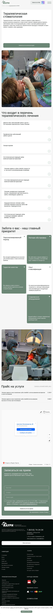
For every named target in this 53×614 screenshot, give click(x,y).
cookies (11, 607)
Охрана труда (5, 589)
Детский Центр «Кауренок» (33, 564)
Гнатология (29, 568)
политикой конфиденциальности (28, 504)
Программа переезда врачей (8, 604)
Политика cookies (6, 601)
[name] (26, 488)
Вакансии (4, 602)
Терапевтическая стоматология (34, 556)
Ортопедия (29, 560)
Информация (4, 563)
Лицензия (4, 580)
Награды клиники (32, 576)
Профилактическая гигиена (33, 562)
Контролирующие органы (7, 587)
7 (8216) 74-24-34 (35, 530)
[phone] (26, 492)
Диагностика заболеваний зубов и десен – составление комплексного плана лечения (16, 123)
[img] (49, 128)
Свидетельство (5, 582)
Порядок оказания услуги (7, 585)
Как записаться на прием (7, 565)
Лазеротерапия (8, 145)
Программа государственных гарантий (10, 583)
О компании (4, 555)
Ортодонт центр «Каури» (33, 570)
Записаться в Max (36, 2)
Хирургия (29, 558)
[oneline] (26, 497)
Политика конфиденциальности (9, 596)
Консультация (30, 554)
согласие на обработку (29, 502)
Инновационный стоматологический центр (20, 525)
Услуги (3, 559)
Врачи (3, 557)
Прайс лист (4, 561)
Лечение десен (30, 566)
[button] (26, 543)
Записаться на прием (26, 508)
